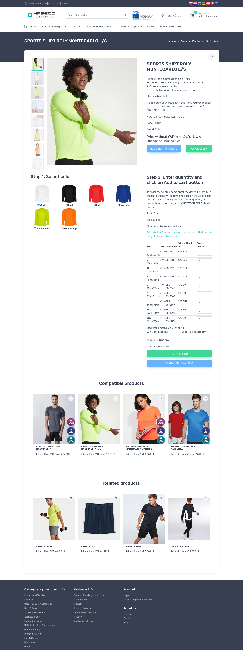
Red (96, 205)
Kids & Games (31, 637)
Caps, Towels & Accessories (38, 603)
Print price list (81, 598)
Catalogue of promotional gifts (44, 26)
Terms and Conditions (85, 611)
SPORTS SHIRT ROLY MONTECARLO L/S (92, 448)
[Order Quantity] (204, 253)
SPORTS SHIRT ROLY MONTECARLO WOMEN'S (139, 448)
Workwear (29, 598)
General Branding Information (89, 594)
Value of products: (209, 15)
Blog (126, 621)
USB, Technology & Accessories (40, 624)
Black (69, 205)
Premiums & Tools (33, 633)
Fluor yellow (42, 228)
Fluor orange (69, 228)
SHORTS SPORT (134, 546)
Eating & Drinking (33, 620)
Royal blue (123, 205)
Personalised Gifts (170, 26)
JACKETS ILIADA (180, 546)
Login (127, 594)
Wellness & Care (32, 616)
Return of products (84, 607)
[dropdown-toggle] (192, 15)
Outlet (27, 645)
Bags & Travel (31, 607)
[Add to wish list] (71, 398)
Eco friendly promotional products (94, 26)
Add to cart (199, 148)
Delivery (78, 603)
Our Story (129, 613)
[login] (175, 15)
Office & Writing (32, 628)
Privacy (78, 616)
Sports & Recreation (34, 611)
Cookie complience (84, 620)
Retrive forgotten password (138, 598)
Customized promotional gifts (137, 26)
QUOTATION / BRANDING (163, 148)
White (41, 205)
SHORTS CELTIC (44, 546)
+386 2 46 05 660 (37, 3)
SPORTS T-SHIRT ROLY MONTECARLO (48, 448)
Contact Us (54, 3)
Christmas (29, 641)
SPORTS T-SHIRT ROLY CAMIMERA (183, 448)
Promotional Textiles (34, 594)
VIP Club (65, 3)
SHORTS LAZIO (89, 546)
